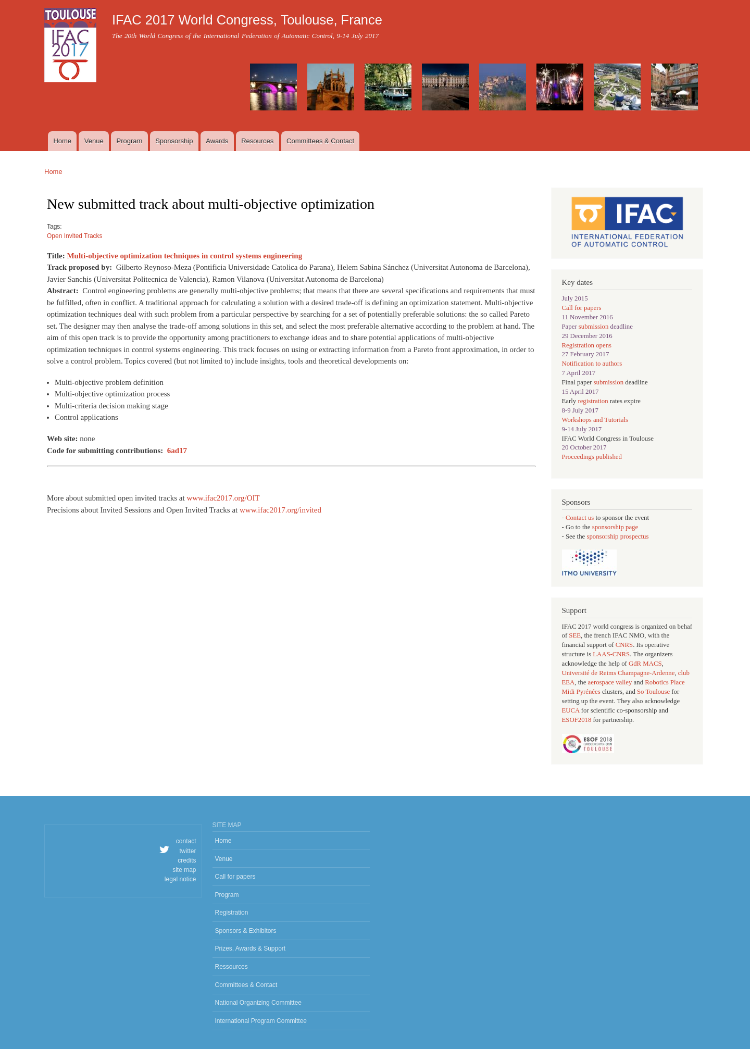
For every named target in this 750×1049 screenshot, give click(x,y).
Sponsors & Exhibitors (246, 930)
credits (187, 860)
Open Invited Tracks (75, 236)
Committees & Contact (320, 141)
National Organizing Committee (258, 1002)
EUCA (571, 710)
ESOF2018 (577, 719)
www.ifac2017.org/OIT (222, 498)
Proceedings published (592, 456)
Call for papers (582, 307)
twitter (188, 851)
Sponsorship (174, 141)
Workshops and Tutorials (595, 419)
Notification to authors (592, 363)
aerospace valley (610, 682)
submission (594, 326)
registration (593, 401)
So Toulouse (653, 691)
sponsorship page (615, 527)
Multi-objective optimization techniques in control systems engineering (184, 256)
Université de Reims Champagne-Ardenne (618, 673)
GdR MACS (645, 663)
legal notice (180, 879)
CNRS (624, 644)
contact (186, 841)
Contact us (581, 517)
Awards (217, 141)
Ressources (231, 966)
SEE (575, 635)
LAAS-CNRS (611, 654)
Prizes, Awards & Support (250, 948)
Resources (257, 141)
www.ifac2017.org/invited (280, 510)
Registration (231, 912)
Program (130, 141)
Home (62, 141)
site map (184, 869)
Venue (94, 141)
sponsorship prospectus (617, 536)
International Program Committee (261, 1021)
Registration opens (587, 345)
